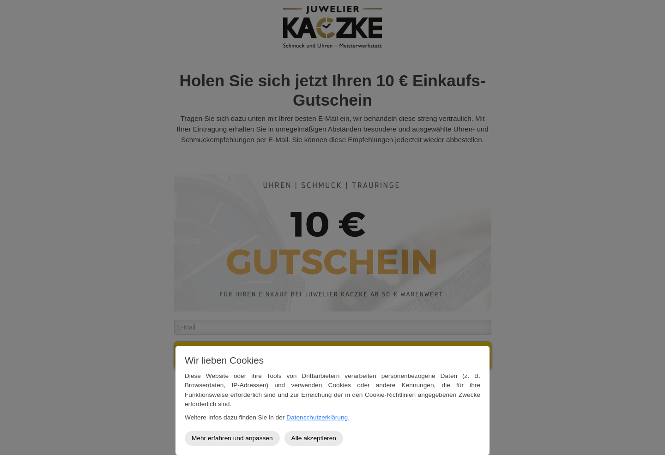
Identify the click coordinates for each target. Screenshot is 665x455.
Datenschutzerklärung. (318, 417)
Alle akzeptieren (313, 438)
